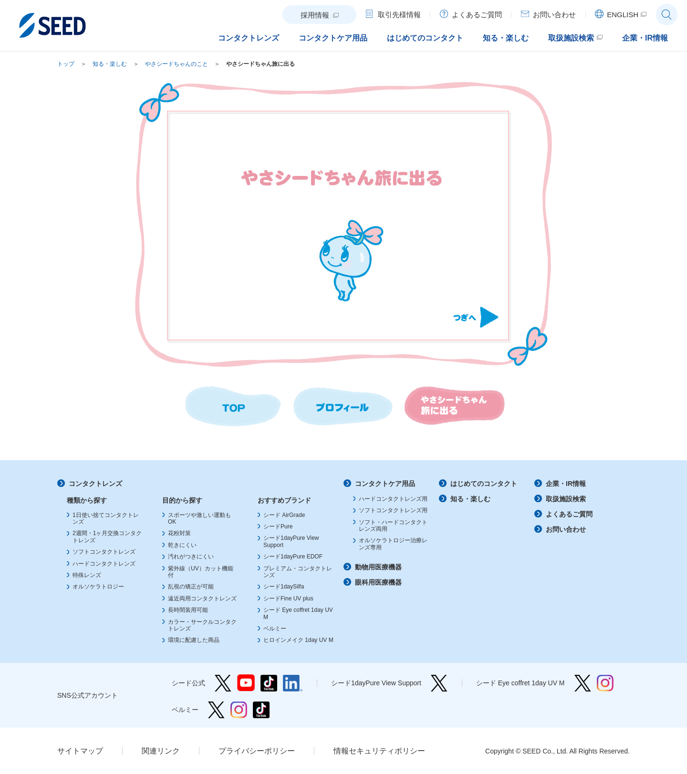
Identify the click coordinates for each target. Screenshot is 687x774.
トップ (65, 64)
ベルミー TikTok (261, 710)
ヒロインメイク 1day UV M (298, 640)
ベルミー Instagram (238, 710)
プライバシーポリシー (257, 751)
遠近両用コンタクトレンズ (202, 598)
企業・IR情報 (566, 483)
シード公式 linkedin (292, 683)
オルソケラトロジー (98, 586)
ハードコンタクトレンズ (104, 563)
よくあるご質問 (569, 514)
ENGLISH (622, 14)
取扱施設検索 (566, 499)
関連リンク (161, 751)
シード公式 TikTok (268, 683)
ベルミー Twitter (216, 710)
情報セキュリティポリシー (379, 751)
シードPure (277, 526)
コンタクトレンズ (95, 483)
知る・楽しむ (110, 64)
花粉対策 (179, 533)
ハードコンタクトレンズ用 (393, 498)
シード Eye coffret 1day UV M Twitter (582, 683)
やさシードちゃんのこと (176, 64)
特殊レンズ (87, 575)
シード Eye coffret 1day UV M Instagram (605, 683)
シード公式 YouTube (246, 683)
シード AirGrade (284, 515)
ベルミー (274, 628)
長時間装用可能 (188, 610)
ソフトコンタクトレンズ (104, 551)
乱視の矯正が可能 (191, 586)
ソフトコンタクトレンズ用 (393, 510)
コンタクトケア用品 (385, 483)
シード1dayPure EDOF (293, 556)
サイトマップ (80, 751)
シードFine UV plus (288, 598)
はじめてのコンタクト (483, 483)
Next (476, 317)
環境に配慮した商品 (193, 640)
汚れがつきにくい (191, 556)
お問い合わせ (566, 529)
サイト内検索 (666, 14)
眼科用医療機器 (378, 582)
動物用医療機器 (378, 567)
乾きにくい (182, 545)
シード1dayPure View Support (439, 683)
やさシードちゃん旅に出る (260, 64)
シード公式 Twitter (223, 683)
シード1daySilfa (283, 586)
